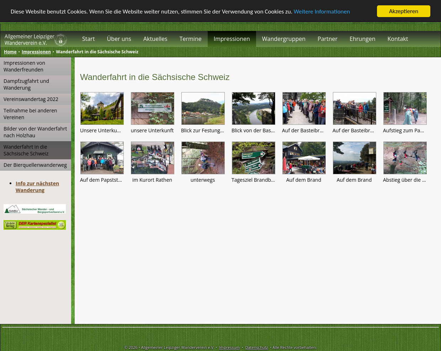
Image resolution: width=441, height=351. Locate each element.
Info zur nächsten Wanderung (37, 186)
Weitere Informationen (322, 11)
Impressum (229, 347)
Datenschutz (256, 347)
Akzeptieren (403, 11)
